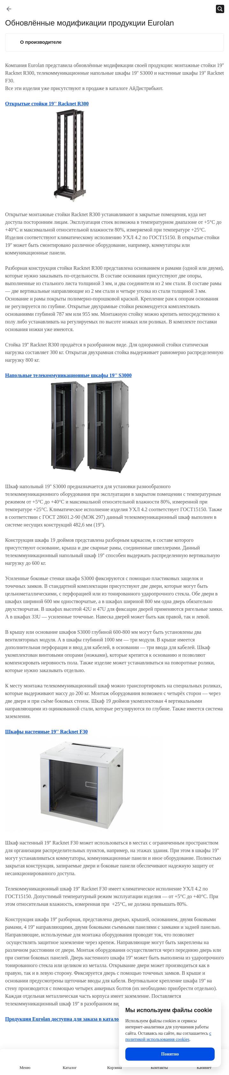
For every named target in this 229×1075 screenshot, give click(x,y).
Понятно (170, 1054)
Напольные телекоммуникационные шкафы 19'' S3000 (68, 375)
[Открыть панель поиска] (220, 9)
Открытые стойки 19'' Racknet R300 (47, 103)
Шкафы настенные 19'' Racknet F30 (46, 731)
